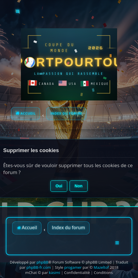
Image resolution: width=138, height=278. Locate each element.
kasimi (54, 272)
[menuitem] (77, 272)
